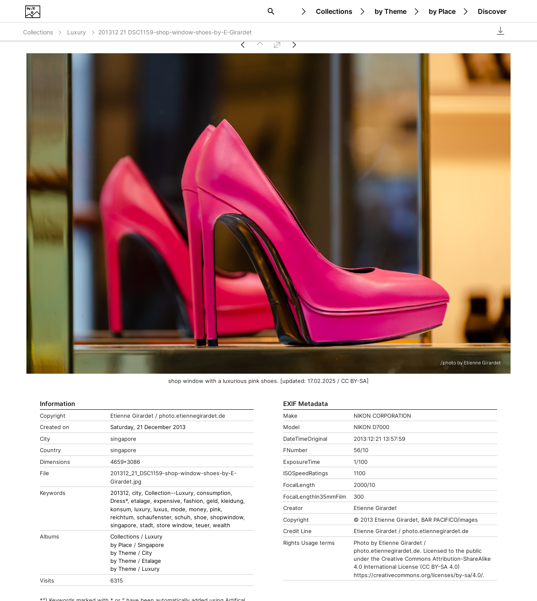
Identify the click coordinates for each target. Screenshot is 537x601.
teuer (202, 525)
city (136, 493)
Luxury (81, 32)
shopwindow (226, 517)
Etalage (151, 561)
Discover (492, 11)
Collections (334, 11)
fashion (193, 501)
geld (212, 501)
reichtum (121, 517)
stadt (146, 525)
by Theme (391, 11)
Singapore (151, 545)
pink (215, 509)
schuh (182, 517)
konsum (120, 509)
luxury (142, 509)
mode (178, 509)
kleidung (232, 501)
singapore (123, 525)
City (147, 553)
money (197, 509)
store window (174, 525)
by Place (442, 11)
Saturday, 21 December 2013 (147, 427)
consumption (214, 493)
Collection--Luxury (169, 493)
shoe (200, 517)
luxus (160, 509)
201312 (119, 493)
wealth (221, 525)
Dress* (119, 501)
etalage (140, 501)
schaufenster (154, 517)
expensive (167, 501)
